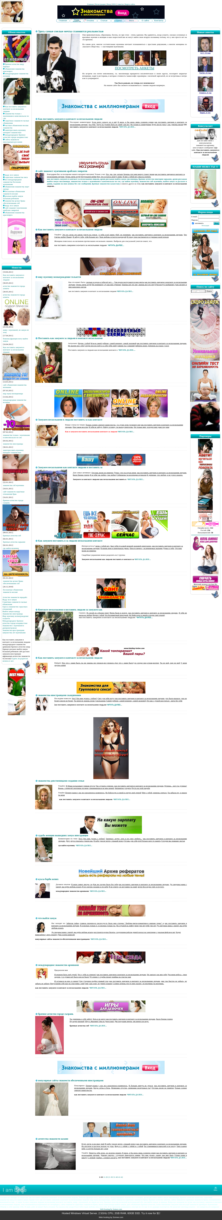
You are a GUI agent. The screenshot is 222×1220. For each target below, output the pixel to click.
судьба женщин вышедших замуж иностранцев (63, 835)
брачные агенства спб (12, 535)
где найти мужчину (11, 548)
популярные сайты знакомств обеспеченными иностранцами (70, 1080)
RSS (114, 4)
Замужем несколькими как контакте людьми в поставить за (70, 467)
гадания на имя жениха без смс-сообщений (72, 184)
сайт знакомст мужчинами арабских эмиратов (15, 209)
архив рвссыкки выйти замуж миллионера (118, 179)
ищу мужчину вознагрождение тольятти (59, 277)
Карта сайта (130, 4)
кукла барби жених (48, 879)
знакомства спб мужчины (13, 485)
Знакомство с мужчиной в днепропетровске (13, 626)
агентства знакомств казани (53, 1139)
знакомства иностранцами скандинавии (59, 695)
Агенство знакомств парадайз (15, 597)
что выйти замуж (47, 918)
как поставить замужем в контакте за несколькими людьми (73, 179)
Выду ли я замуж (10, 600)
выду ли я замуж (12, 175)
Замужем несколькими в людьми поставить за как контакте (70, 419)
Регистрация (100, 4)
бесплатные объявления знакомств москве (14, 192)
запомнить (199, 223)
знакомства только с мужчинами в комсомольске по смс (16, 116)
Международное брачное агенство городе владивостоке (15, 622)
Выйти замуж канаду (11, 611)
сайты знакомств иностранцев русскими (12, 140)
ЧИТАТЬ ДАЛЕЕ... (127, 127)
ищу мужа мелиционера (13, 393)
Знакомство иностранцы (13, 614)
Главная (90, 4)
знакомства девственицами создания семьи (61, 781)
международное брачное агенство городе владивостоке (15, 136)
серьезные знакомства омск (16, 177)
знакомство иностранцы (13, 444)
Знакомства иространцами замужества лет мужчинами (14, 631)
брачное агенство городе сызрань (55, 1014)
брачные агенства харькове (14, 542)
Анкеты (120, 4)
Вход (109, 4)
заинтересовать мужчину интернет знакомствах (14, 131)
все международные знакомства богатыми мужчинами (12, 181)
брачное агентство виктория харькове (155, 179)
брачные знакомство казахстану (106, 184)
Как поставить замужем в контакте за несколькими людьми (14, 108)
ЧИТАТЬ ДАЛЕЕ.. (114, 705)
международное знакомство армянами (58, 965)
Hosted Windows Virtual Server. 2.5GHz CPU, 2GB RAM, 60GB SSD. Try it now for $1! (111, 1213)
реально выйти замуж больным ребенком (13, 197)
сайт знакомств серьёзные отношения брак (14, 493)
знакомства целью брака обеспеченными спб (14, 202)
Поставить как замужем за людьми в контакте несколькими (70, 338)
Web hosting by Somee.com (111, 1209)
